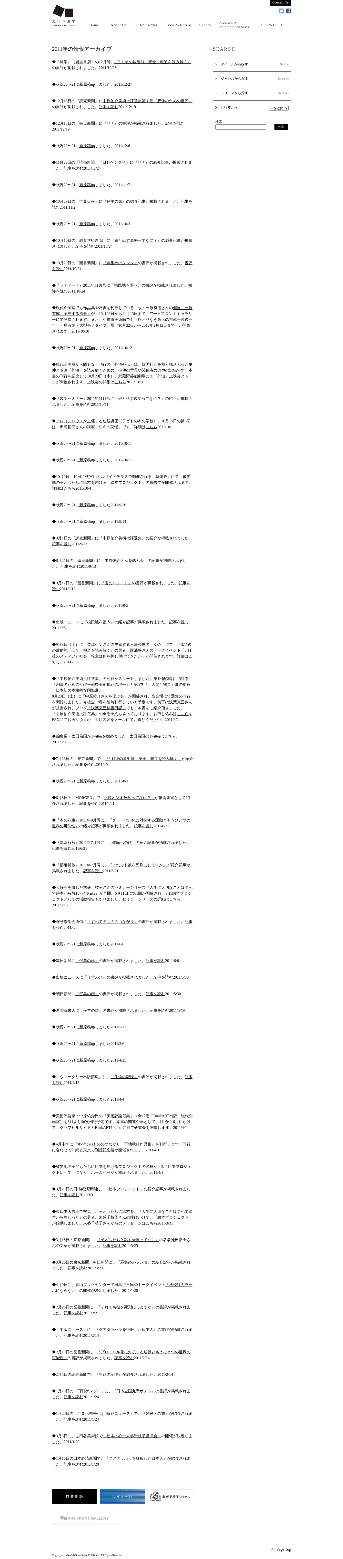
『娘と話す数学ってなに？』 (139, 398)
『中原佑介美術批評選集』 (122, 538)
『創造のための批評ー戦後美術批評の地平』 (91, 684)
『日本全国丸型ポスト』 (133, 1391)
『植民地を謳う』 (125, 285)
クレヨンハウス (69, 421)
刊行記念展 (104, 1150)
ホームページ (102, 1172)
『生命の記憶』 (124, 1077)
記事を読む (108, 107)
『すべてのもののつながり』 (112, 922)
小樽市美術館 (114, 319)
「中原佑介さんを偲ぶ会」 (104, 696)
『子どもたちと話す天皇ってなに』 (128, 1240)
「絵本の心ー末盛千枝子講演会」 (132, 1436)
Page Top (284, 1549)
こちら (120, 382)
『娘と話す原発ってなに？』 (136, 240)
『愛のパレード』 (116, 583)
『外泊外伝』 (122, 364)
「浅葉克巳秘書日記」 (106, 708)
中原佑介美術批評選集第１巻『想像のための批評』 (147, 101)
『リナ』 (110, 123)
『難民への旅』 (122, 842)
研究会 (140, 1127)
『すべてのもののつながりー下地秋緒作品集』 (114, 1144)
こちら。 (177, 899)
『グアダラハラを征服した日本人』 (126, 1329)
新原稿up (87, 84)
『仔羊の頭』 (114, 201)
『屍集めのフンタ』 (120, 263)
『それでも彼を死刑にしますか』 (137, 865)
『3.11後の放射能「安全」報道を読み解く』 (152, 62)
